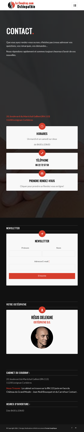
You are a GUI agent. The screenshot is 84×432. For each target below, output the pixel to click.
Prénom (25, 248)
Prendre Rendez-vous (42, 181)
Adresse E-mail (42, 261)
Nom (58, 248)
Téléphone (42, 160)
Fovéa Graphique (51, 428)
